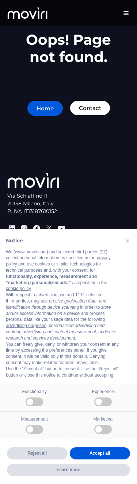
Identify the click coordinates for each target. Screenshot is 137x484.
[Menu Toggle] (126, 13)
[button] (127, 241)
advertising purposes (26, 325)
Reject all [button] (37, 453)
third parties (17, 301)
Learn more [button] (68, 469)
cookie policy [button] (18, 288)
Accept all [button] (100, 453)
